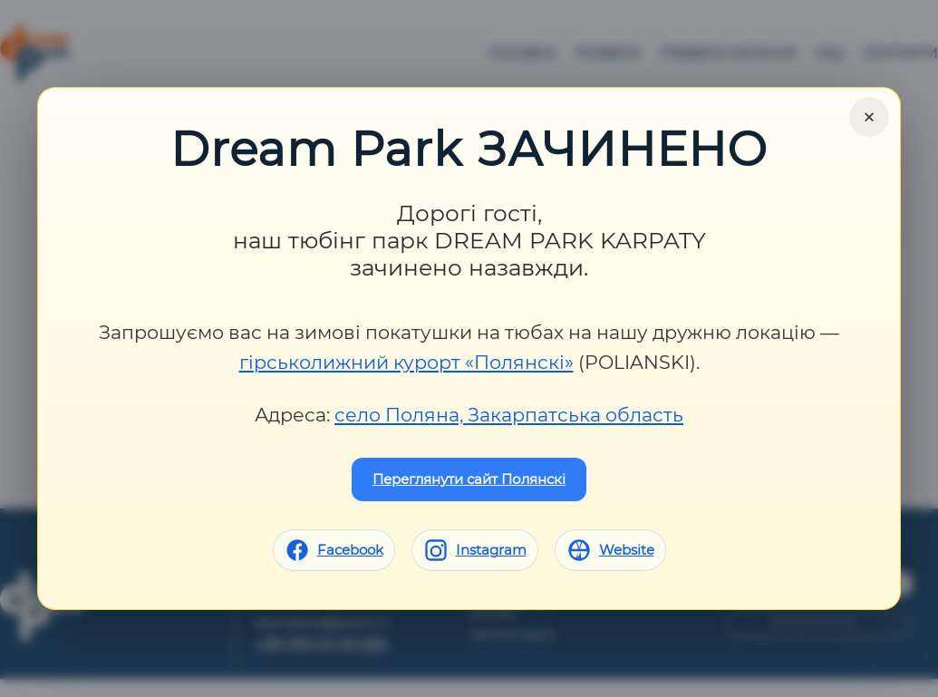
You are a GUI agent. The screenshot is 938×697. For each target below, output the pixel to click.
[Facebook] (334, 550)
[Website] (610, 550)
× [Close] (869, 117)
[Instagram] (474, 550)
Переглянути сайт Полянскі (469, 479)
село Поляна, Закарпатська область (508, 414)
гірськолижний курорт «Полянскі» (406, 362)
